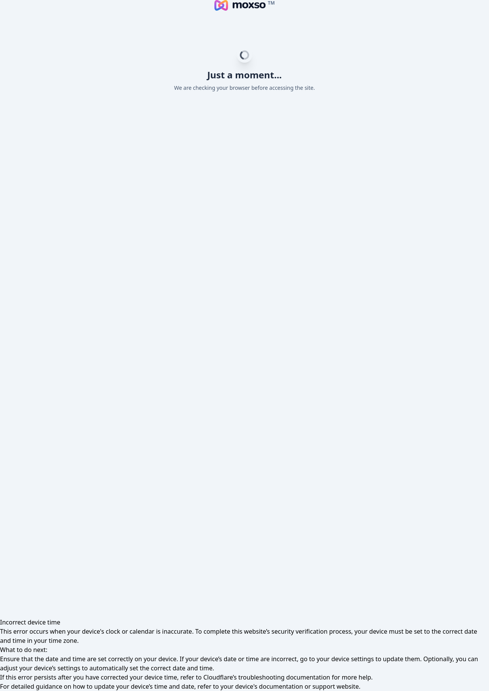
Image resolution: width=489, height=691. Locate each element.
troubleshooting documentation (284, 677)
